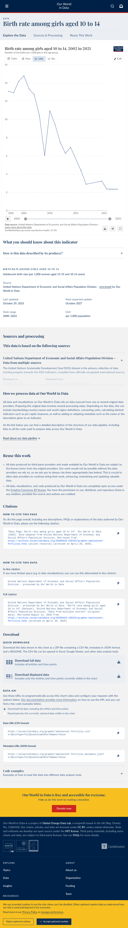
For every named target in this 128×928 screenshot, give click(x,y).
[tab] (12, 59)
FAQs (76, 842)
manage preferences (52, 912)
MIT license (72, 838)
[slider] (26, 219)
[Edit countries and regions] (117, 59)
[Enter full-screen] (120, 229)
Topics (6, 877)
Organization (73, 885)
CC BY (54, 230)
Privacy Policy (29, 912)
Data (6, 885)
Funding (70, 893)
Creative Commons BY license (28, 490)
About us (71, 877)
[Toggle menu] (7, 6)
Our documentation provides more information (49, 705)
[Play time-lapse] (8, 219)
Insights (7, 893)
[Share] (112, 229)
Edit (119, 59)
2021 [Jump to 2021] (118, 219)
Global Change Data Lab (57, 830)
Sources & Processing (48, 35)
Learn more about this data (18, 227)
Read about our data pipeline (21, 438)
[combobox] (112, 6)
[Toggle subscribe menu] (121, 6)
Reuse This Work (81, 35)
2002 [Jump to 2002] (17, 219)
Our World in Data (64, 6)
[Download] (105, 229)
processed (105, 287)
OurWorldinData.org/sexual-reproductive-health (27, 230)
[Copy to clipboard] (114, 533)
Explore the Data (14, 35)
